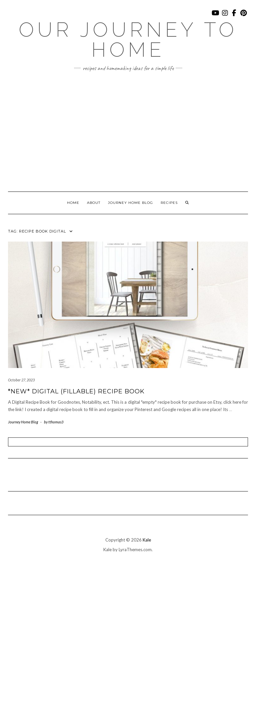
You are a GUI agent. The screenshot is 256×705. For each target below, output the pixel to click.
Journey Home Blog (130, 203)
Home (73, 203)
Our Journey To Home (128, 39)
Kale (147, 540)
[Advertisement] (128, 131)
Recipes (169, 203)
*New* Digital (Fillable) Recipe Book (76, 391)
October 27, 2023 (21, 380)
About (93, 203)
